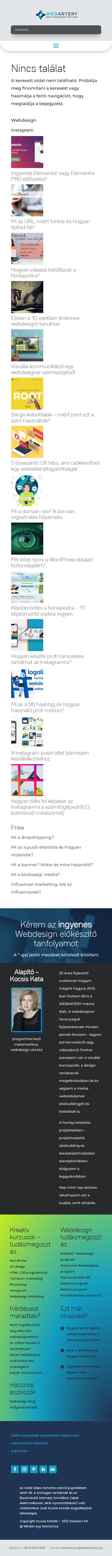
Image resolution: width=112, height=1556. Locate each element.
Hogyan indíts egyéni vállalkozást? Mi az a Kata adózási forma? (83, 1334)
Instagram (18, 1290)
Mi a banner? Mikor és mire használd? (52, 864)
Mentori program (73, 1289)
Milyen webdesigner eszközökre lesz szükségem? (25, 1361)
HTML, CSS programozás (29, 1272)
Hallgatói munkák (23, 1407)
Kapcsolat (19, 1451)
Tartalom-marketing (26, 1278)
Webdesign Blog (22, 1401)
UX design (17, 1266)
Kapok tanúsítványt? (26, 1373)
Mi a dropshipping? (32, 837)
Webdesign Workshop (27, 1296)
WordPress (18, 1261)
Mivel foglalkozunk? (25, 1325)
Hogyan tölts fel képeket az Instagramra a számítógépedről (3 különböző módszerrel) (50, 807)
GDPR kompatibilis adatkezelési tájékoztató (45, 1435)
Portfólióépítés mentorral (80, 1295)
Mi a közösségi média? (35, 874)
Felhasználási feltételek (29, 1443)
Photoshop (18, 1284)
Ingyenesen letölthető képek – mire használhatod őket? (84, 1372)
